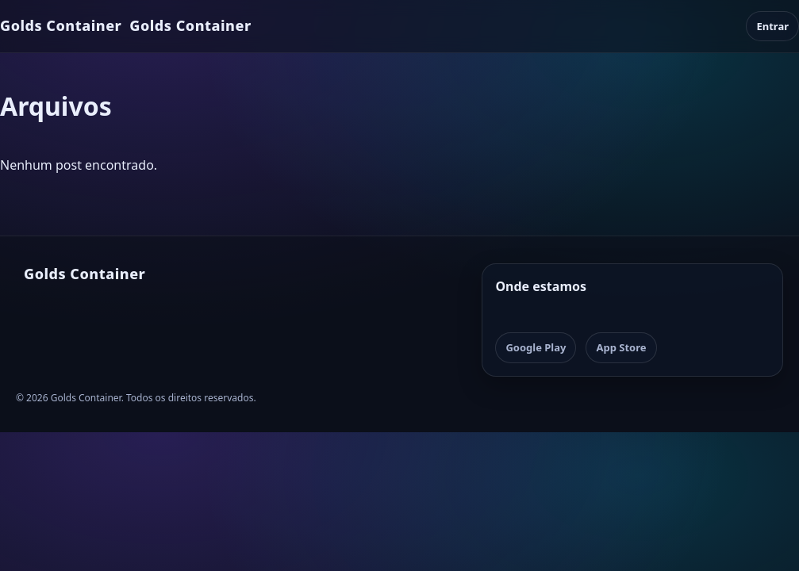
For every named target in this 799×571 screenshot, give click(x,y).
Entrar (772, 26)
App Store (621, 347)
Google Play (535, 347)
